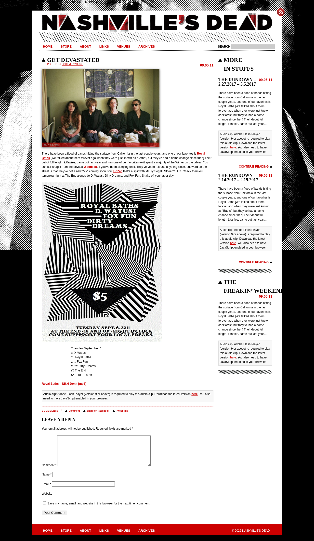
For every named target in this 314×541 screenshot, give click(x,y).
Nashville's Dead (157, 23)
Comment (74, 410)
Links (104, 46)
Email (46, 490)
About (85, 46)
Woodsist (90, 167)
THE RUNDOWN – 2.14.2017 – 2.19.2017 (238, 177)
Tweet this (122, 410)
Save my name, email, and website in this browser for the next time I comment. (98, 509)
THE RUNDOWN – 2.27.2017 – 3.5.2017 (237, 82)
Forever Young (72, 64)
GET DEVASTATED (73, 60)
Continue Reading (254, 166)
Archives (146, 46)
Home (47, 46)
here (194, 394)
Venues (123, 46)
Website (47, 499)
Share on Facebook (98, 410)
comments (51, 410)
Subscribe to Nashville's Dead (281, 12)
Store (66, 46)
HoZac (117, 171)
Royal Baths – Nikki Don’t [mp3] (64, 383)
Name (47, 480)
